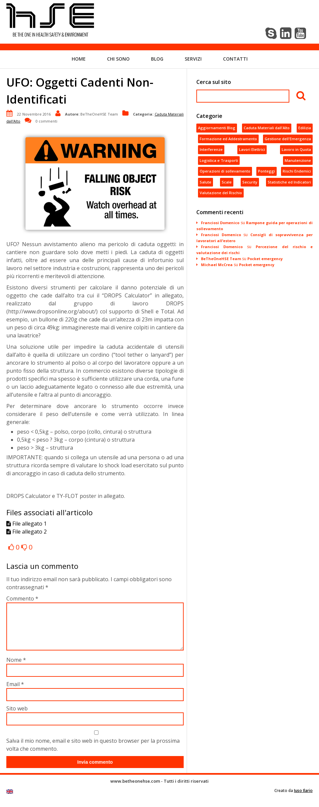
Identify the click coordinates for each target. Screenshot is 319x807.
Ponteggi (266, 171)
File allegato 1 (26, 523)
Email (15, 691)
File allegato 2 (26, 531)
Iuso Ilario (303, 798)
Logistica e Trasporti (219, 160)
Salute (205, 181)
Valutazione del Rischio (221, 192)
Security (249, 181)
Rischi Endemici (297, 171)
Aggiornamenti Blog (216, 127)
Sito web (17, 716)
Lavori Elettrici (252, 149)
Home (79, 58)
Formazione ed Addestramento (228, 138)
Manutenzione (298, 160)
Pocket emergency (265, 258)
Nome (16, 667)
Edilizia (304, 127)
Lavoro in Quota (296, 149)
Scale (227, 181)
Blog (157, 58)
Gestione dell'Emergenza (288, 138)
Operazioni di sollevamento (225, 171)
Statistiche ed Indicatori (289, 181)
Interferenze (211, 149)
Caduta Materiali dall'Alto (267, 127)
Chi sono (118, 58)
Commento (22, 598)
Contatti (235, 58)
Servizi (193, 58)
